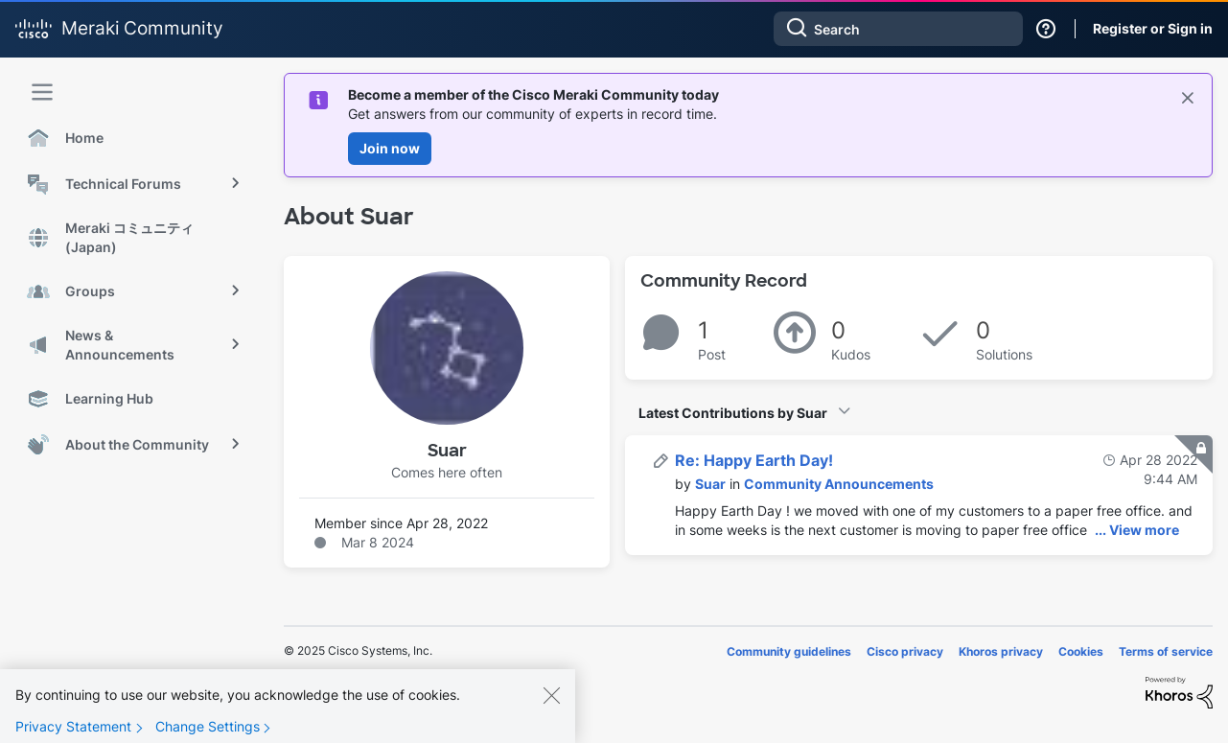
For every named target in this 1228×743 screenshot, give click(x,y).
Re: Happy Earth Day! (754, 460)
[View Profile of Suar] (710, 484)
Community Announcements (839, 484)
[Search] (898, 29)
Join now (389, 148)
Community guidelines (789, 651)
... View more (1137, 530)
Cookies (1080, 651)
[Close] (551, 708)
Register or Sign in (1153, 28)
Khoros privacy (1001, 651)
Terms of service (1166, 651)
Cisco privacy (905, 651)
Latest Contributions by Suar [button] (732, 413)
